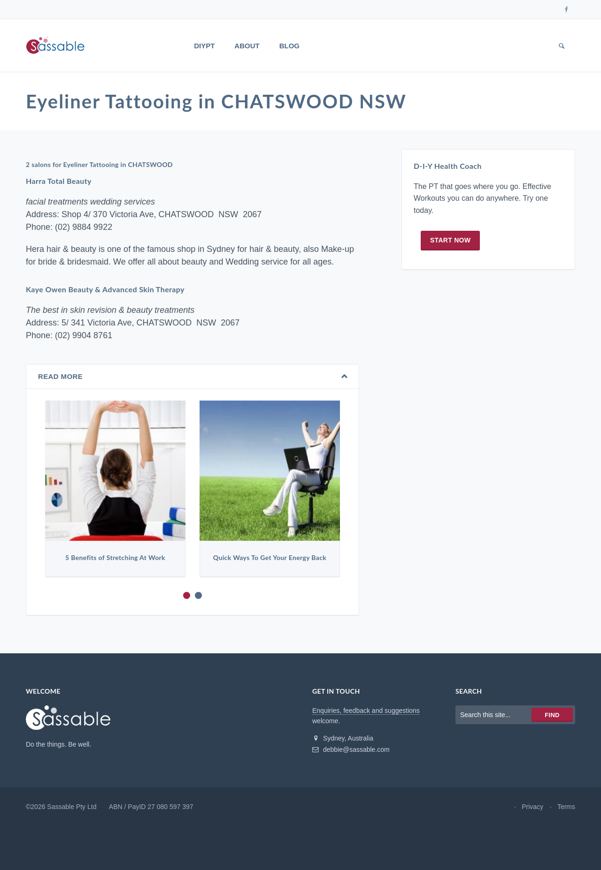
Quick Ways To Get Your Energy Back (269, 558)
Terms (566, 806)
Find (552, 715)
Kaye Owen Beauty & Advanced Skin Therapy (105, 289)
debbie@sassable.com (351, 749)
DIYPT (204, 46)
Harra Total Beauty (59, 181)
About (246, 46)
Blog (289, 46)
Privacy (532, 806)
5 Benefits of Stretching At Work (115, 558)
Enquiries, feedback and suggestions (366, 710)
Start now (450, 240)
